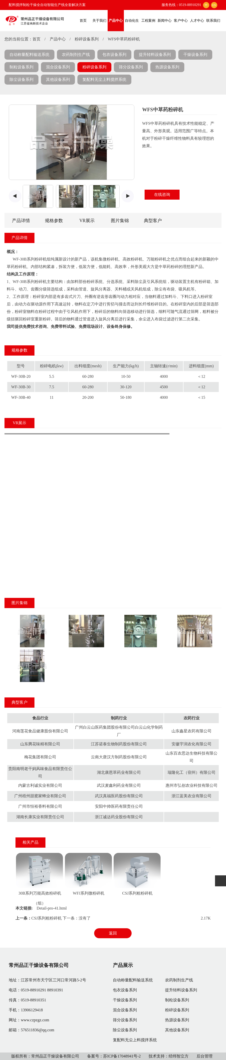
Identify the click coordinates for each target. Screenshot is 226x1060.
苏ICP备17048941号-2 (122, 1056)
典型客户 (153, 220)
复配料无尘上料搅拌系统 (104, 79)
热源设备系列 (167, 67)
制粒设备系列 (21, 67)
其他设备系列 (58, 79)
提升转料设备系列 (155, 54)
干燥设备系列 (195, 54)
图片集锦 (120, 220)
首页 (83, 20)
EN (214, 4)
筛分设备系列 (131, 67)
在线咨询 (162, 194)
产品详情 (21, 220)
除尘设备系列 (21, 79)
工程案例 (148, 20)
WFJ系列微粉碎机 (88, 893)
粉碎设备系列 (87, 39)
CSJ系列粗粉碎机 (137, 893)
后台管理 (205, 1056)
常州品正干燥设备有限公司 (39, 965)
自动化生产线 (132, 25)
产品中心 (116, 20)
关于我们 (99, 20)
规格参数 (54, 220)
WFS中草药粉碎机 (124, 39)
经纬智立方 (179, 1056)
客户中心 (181, 20)
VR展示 (87, 220)
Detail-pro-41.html (52, 908)
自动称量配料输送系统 (29, 54)
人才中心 (197, 20)
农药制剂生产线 (76, 54)
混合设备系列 (58, 67)
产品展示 (123, 965)
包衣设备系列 (114, 54)
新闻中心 (165, 20)
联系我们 (213, 20)
